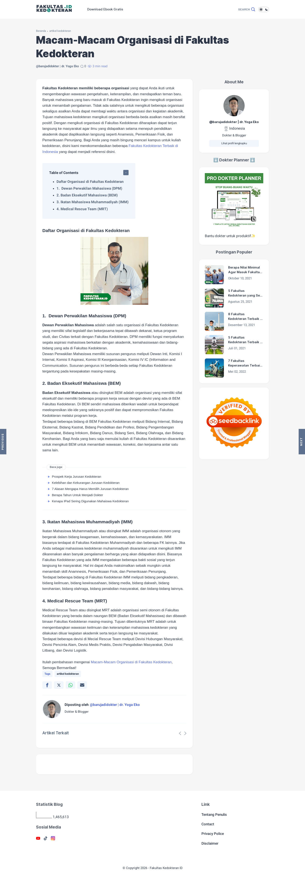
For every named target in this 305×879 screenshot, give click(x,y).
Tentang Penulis (214, 814)
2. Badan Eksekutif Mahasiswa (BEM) (87, 195)
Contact (207, 824)
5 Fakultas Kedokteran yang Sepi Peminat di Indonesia (245, 293)
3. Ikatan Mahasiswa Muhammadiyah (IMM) (93, 202)
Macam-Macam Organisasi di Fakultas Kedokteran (131, 662)
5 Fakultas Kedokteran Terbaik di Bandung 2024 (245, 340)
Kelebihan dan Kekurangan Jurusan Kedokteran (85, 482)
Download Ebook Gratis (105, 9)
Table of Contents (63, 173)
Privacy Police (212, 833)
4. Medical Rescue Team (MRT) (82, 209)
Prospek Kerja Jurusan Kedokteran (76, 476)
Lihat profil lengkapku (234, 143)
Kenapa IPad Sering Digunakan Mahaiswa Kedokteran (90, 501)
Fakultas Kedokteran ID (166, 868)
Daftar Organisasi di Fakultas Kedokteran (90, 181)
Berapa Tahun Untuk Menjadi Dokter (77, 495)
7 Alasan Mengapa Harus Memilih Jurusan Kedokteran (90, 489)
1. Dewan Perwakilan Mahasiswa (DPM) (89, 188)
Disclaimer (209, 843)
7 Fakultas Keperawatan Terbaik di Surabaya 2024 (245, 363)
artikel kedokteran (60, 30)
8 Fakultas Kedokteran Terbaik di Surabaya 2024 (245, 316)
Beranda (41, 30)
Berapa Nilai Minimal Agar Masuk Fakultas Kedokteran (245, 270)
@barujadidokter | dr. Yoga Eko (234, 122)
